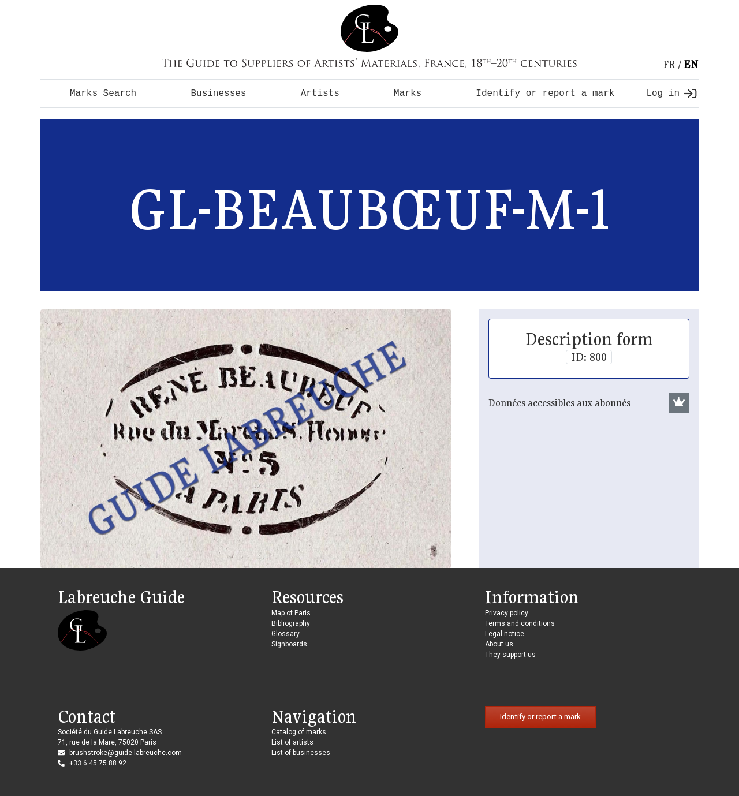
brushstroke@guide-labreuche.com (125, 753)
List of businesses (300, 753)
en (691, 64)
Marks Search (103, 93)
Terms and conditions (520, 623)
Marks (407, 93)
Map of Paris (291, 613)
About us (499, 644)
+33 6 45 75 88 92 (97, 763)
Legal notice (504, 634)
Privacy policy (506, 613)
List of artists (292, 742)
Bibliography (290, 623)
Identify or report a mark (545, 93)
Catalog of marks (298, 732)
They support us (510, 655)
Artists (320, 93)
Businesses (218, 93)
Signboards (289, 644)
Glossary (285, 634)
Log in (671, 93)
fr (669, 64)
